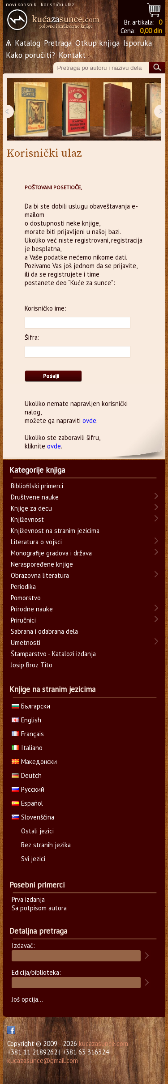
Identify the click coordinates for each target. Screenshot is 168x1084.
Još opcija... (27, 999)
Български (31, 706)
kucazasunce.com (103, 1043)
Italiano (27, 747)
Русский (28, 789)
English (26, 720)
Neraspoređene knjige (42, 564)
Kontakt (72, 55)
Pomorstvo (26, 597)
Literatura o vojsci (36, 542)
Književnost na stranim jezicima (55, 530)
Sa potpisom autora (39, 908)
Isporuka (137, 43)
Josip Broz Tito (31, 665)
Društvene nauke (35, 497)
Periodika (23, 586)
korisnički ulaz (57, 4)
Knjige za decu (31, 508)
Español (27, 803)
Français (28, 734)
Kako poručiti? (30, 55)
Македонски (34, 761)
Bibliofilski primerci (37, 486)
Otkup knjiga (97, 43)
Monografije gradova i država (51, 553)
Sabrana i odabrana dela (44, 631)
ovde (89, 420)
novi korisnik (21, 4)
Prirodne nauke (32, 609)
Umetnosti (25, 642)
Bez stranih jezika (46, 845)
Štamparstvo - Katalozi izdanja (53, 653)
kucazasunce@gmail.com (42, 1060)
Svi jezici (33, 858)
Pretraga (58, 43)
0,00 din (151, 30)
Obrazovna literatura (40, 575)
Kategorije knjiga (37, 470)
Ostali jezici (37, 831)
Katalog (27, 43)
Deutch (27, 775)
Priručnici (23, 620)
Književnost (27, 519)
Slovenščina (33, 817)
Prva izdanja (28, 899)
